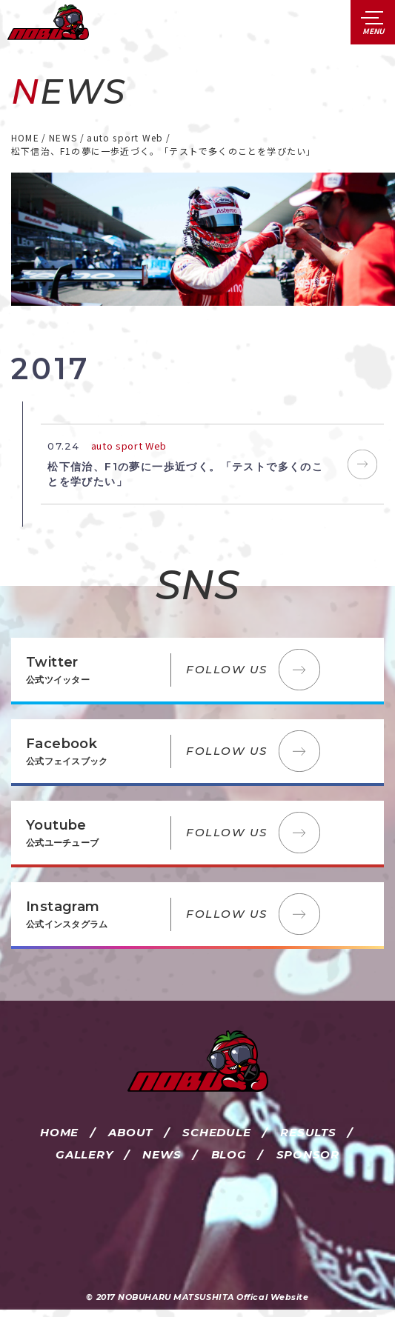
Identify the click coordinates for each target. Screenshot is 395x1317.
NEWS (161, 1154)
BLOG (229, 1154)
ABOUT (130, 1132)
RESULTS (308, 1132)
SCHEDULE (216, 1132)
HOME (59, 1132)
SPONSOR (307, 1154)
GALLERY (84, 1154)
